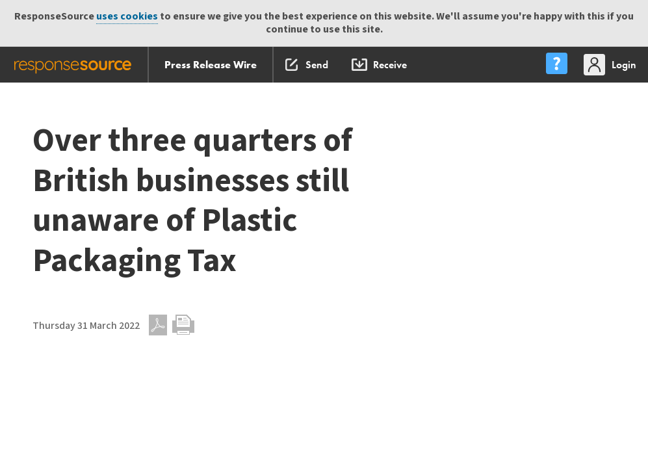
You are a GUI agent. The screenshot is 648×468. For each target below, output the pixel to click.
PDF (158, 325)
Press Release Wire (210, 65)
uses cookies (127, 16)
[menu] (556, 65)
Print (183, 325)
